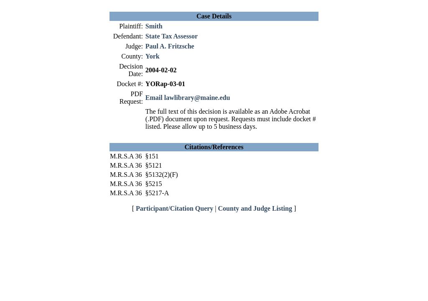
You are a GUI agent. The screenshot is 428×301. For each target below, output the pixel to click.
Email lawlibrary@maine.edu (187, 97)
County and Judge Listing (255, 208)
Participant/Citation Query (174, 208)
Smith (154, 26)
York (152, 56)
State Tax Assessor (171, 36)
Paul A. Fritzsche (169, 46)
